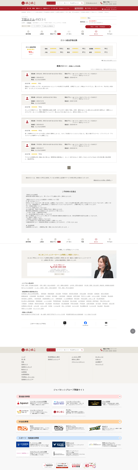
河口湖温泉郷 (65, 303)
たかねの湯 (57, 306)
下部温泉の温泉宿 (84, 12)
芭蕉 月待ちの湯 (104, 301)
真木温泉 (90, 293)
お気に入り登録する (47, 26)
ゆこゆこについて (92, 3)
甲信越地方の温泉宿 (49, 12)
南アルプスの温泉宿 (27, 288)
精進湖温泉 (51, 293)
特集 (33, 8)
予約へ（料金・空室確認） (98, 26)
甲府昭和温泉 (57, 301)
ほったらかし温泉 (38, 308)
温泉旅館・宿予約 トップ (27, 12)
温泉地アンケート (53, 359)
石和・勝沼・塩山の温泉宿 (47, 285)
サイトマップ (99, 364)
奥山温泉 (110, 296)
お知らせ (98, 359)
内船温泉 (69, 296)
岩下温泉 (98, 303)
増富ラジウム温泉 (26, 308)
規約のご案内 (75, 359)
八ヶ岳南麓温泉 (68, 298)
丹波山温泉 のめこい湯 (88, 298)
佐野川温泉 (76, 296)
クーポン (54, 8)
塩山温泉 (100, 306)
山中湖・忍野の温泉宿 (76, 285)
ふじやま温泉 (48, 301)
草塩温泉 (103, 296)
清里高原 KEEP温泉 (92, 301)
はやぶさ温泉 (96, 296)
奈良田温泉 (38, 298)
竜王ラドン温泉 (85, 296)
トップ (24, 8)
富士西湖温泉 (100, 298)
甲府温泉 (65, 293)
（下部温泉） (100, 12)
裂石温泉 (76, 298)
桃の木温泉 (73, 301)
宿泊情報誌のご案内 (54, 357)
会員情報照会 (25, 374)
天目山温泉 (83, 293)
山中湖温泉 (81, 301)
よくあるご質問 (76, 357)
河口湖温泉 (48, 303)
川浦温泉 (30, 303)
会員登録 (24, 372)
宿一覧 (29, 8)
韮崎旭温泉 (59, 298)
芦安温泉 (82, 303)
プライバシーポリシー (78, 362)
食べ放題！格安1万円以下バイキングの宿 (53, 314)
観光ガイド (47, 8)
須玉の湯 (111, 303)
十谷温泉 (48, 296)
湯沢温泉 (54, 296)
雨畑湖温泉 (39, 301)
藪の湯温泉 (40, 296)
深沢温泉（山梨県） (27, 298)
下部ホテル (94, 12)
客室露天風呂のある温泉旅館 (74, 314)
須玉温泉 (58, 293)
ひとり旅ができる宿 (90, 314)
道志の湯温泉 (105, 293)
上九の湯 (36, 306)
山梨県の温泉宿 (60, 12)
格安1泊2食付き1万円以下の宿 (30, 314)
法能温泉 (96, 293)
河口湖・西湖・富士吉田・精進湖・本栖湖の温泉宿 (99, 285)
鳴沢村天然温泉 (39, 303)
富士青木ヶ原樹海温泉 (27, 301)
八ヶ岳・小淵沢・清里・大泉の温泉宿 (46, 288)
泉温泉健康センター (48, 298)
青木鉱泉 (105, 303)
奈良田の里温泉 (73, 293)
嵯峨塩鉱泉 (24, 296)
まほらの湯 (43, 306)
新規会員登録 (79, 8)
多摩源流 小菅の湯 (26, 306)
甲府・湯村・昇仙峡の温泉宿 (29, 285)
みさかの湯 (75, 306)
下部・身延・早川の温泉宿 (72, 12)
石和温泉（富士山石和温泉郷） (30, 293)
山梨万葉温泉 (90, 303)
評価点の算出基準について (110, 60)
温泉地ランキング (26, 367)
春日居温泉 (56, 303)
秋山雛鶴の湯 (84, 306)
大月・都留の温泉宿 (62, 285)
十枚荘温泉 (62, 296)
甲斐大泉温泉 (74, 303)
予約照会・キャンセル (27, 377)
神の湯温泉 (65, 301)
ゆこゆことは (99, 357)
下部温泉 (29, 22)
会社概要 (98, 362)
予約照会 (91, 8)
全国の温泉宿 (39, 12)
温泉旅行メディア (63, 8)
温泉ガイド (39, 8)
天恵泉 (50, 306)
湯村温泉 (43, 293)
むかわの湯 (92, 306)
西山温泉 (106, 306)
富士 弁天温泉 (66, 306)
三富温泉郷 (32, 296)
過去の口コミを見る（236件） (102, 180)
